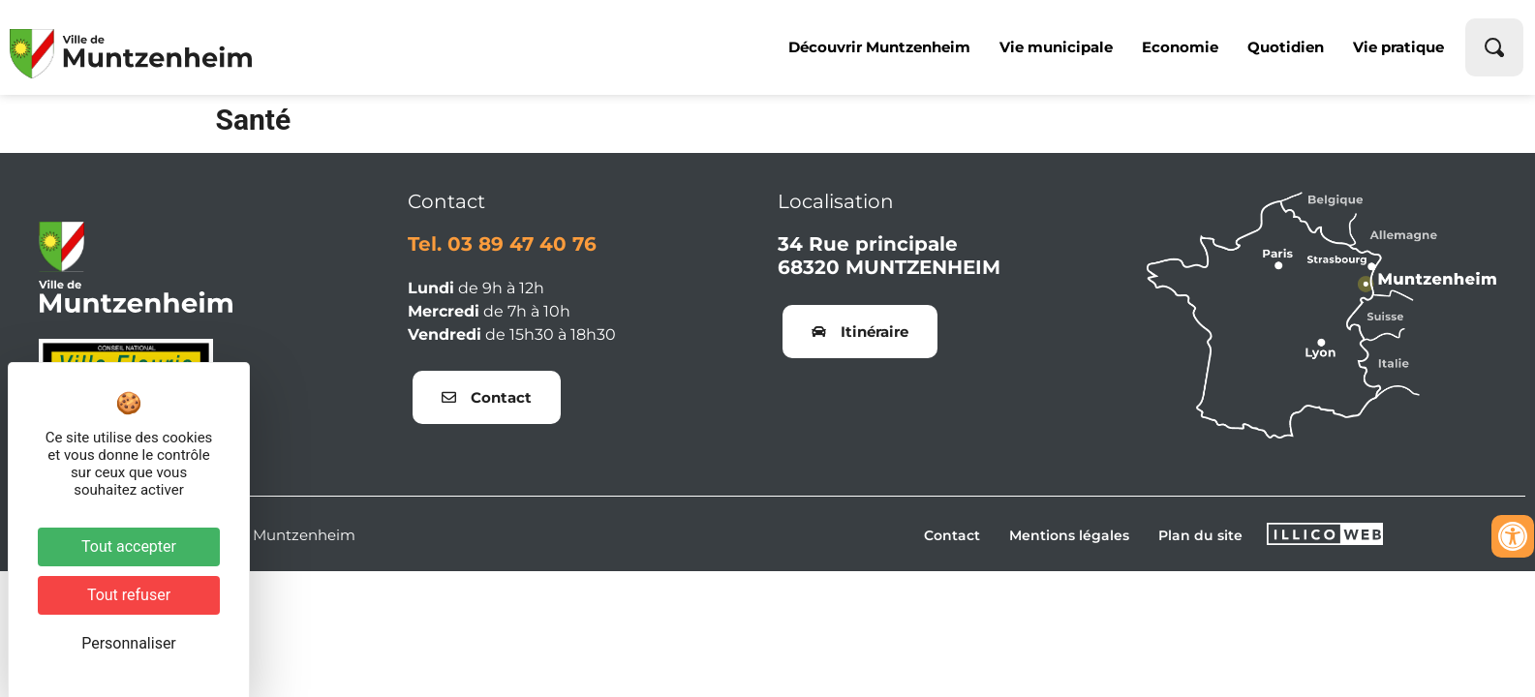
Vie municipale (1056, 47)
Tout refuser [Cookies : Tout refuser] (128, 595)
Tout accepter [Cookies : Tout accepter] (128, 546)
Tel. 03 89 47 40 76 (502, 244)
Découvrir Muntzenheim (879, 47)
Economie (1180, 47)
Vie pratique (1398, 47)
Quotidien (1285, 47)
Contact (952, 535)
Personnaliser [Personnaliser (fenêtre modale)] (128, 643)
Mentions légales (1069, 535)
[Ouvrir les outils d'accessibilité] (1512, 536)
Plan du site (1200, 535)
